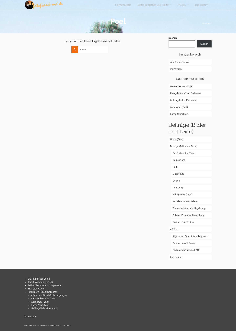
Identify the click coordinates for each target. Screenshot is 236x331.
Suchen (173, 38)
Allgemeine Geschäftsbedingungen (49, 295)
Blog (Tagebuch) (36, 288)
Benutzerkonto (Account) (43, 298)
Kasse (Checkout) (40, 305)
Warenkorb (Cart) (40, 301)
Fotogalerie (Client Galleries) (42, 292)
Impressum (30, 316)
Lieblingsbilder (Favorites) (44, 308)
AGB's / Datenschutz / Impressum (45, 285)
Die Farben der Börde (39, 278)
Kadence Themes (63, 325)
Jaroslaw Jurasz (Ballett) (40, 282)
